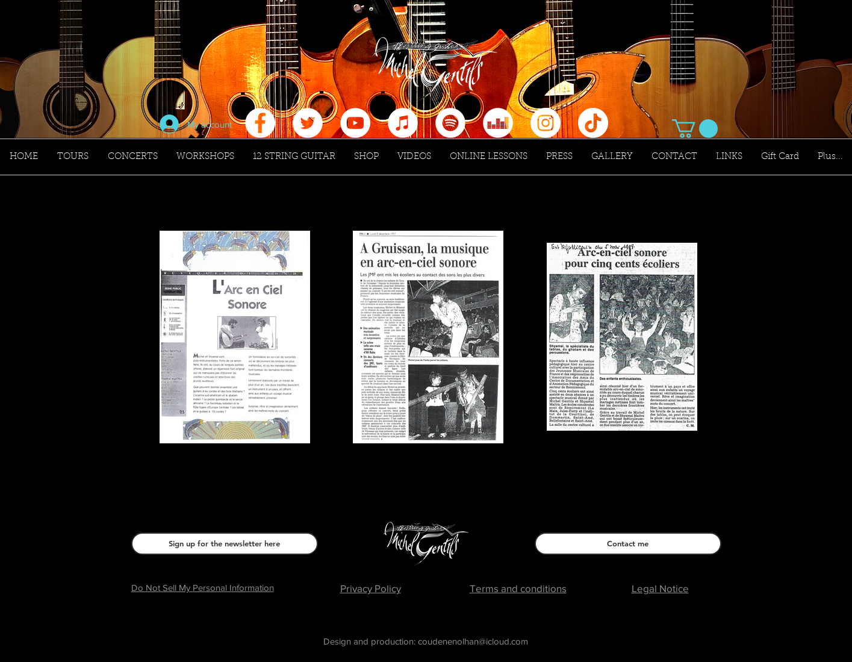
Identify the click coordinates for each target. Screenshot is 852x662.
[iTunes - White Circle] (403, 123)
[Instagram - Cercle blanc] (545, 123)
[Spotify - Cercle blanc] (450, 123)
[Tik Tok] (593, 123)
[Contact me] (628, 543)
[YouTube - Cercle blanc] (355, 123)
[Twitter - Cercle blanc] (308, 123)
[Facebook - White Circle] (260, 123)
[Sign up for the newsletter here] (224, 543)
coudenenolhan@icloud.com (473, 641)
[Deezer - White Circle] (498, 123)
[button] (695, 128)
